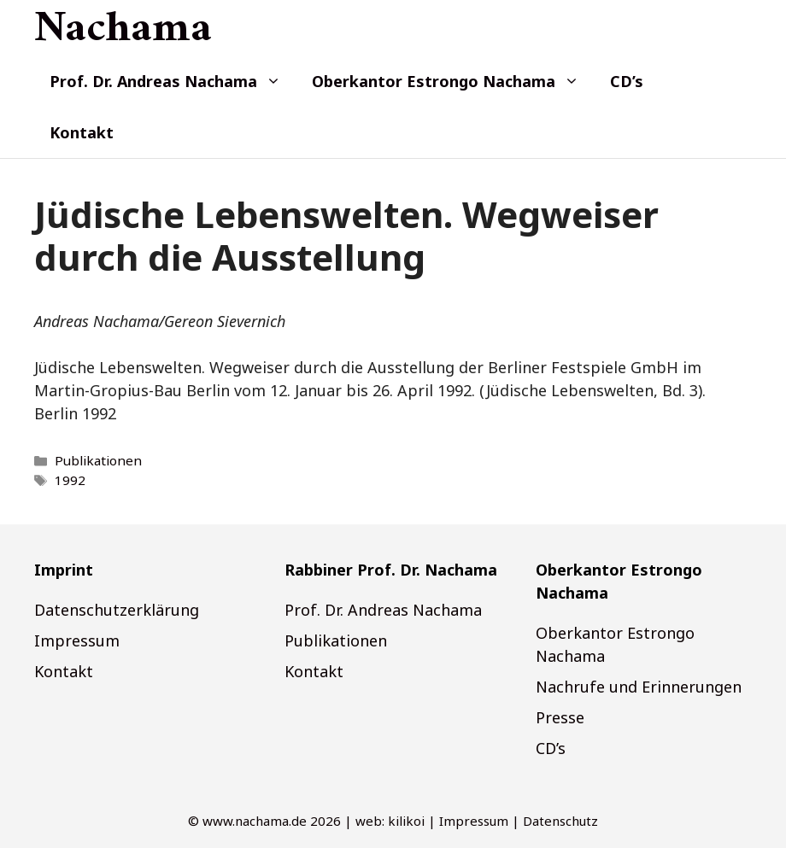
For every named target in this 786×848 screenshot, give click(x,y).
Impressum (77, 640)
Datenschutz (560, 820)
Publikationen (98, 460)
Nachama (123, 30)
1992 (70, 479)
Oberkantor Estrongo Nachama (453, 81)
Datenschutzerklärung (116, 609)
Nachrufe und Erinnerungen (639, 686)
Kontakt (82, 132)
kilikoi (406, 820)
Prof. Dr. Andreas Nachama (173, 81)
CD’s (626, 81)
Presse (560, 717)
